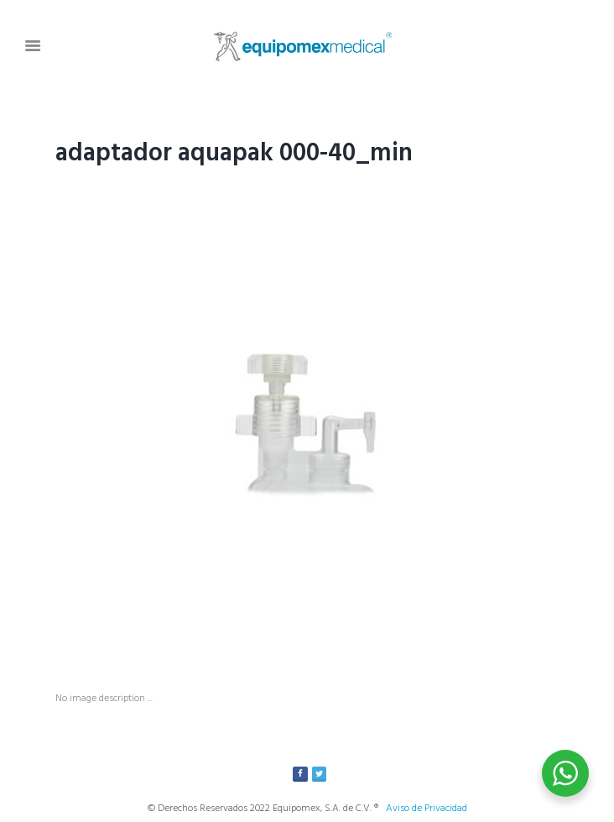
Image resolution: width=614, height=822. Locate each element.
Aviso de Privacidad (426, 808)
